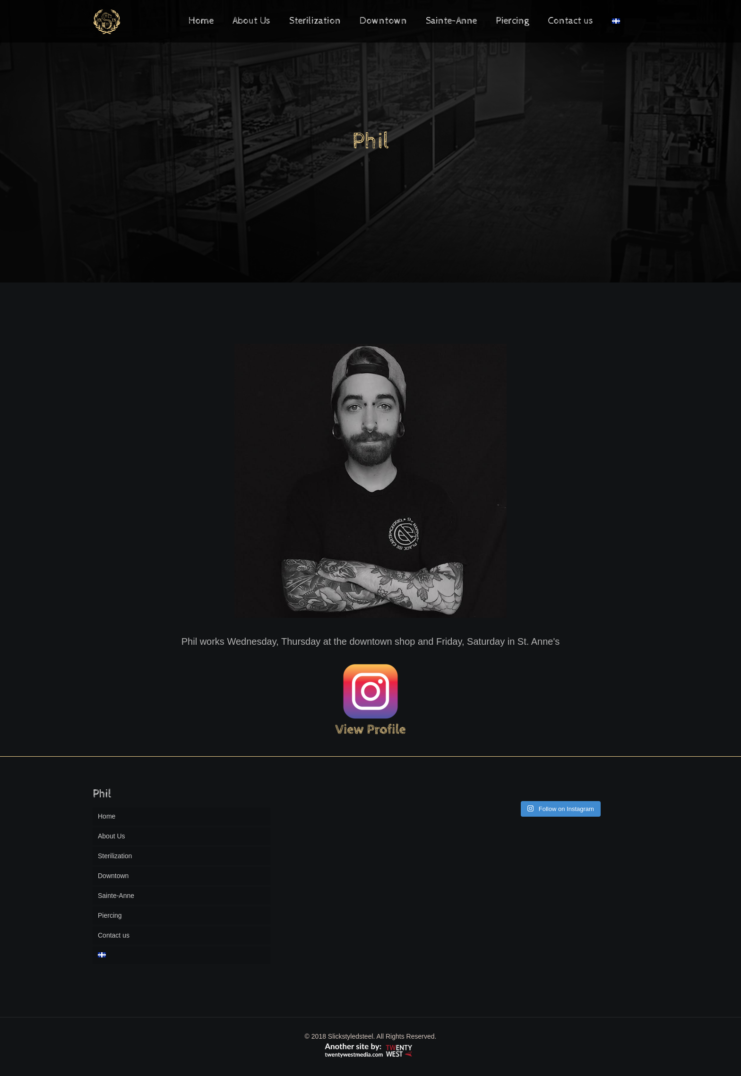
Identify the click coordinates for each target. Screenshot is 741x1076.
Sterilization (115, 856)
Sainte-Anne (116, 895)
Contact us (113, 935)
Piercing (110, 915)
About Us (111, 836)
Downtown (113, 876)
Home (106, 816)
